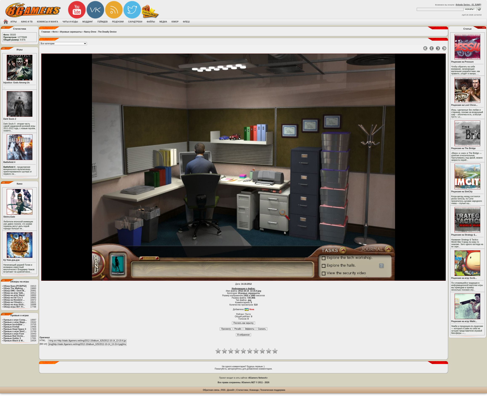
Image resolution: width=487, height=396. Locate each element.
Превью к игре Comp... (15, 320)
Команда (254, 390)
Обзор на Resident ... (14, 300)
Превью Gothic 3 (12, 338)
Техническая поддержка (272, 390)
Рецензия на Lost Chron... (464, 105)
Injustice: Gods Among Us (16, 82)
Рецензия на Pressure (462, 62)
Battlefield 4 (9, 162)
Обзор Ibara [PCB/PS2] (15, 286)
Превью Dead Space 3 (14, 329)
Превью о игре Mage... (15, 322)
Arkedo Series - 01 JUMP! (468, 5)
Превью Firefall (11, 327)
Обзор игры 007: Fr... (14, 307)
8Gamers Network (258, 378)
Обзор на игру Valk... (14, 293)
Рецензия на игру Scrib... (464, 278)
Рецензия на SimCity (461, 191)
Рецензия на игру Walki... (464, 321)
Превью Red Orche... (14, 336)
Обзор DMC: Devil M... (14, 291)
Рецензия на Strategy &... (464, 235)
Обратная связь (211, 390)
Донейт (231, 390)
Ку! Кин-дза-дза (11, 260)
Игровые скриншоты (71, 32)
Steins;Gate (9, 217)
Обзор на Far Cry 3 (13, 297)
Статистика (242, 390)
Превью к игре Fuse (13, 334)
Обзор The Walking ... (14, 288)
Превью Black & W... (13, 341)
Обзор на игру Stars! (14, 295)
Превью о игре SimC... (15, 331)
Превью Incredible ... (14, 324)
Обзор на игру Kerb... (14, 304)
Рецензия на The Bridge (463, 148)
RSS (223, 390)
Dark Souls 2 (9, 119)
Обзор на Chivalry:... (13, 302)
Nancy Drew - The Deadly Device (100, 32)
